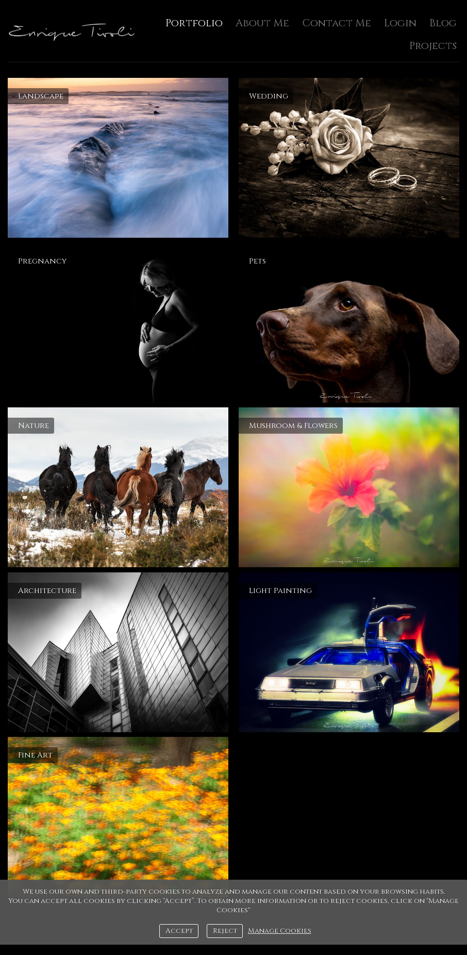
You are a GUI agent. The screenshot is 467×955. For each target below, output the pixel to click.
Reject (225, 930)
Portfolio (194, 23)
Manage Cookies (279, 930)
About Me (262, 23)
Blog (443, 23)
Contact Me (336, 23)
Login (400, 23)
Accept (179, 930)
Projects (433, 46)
